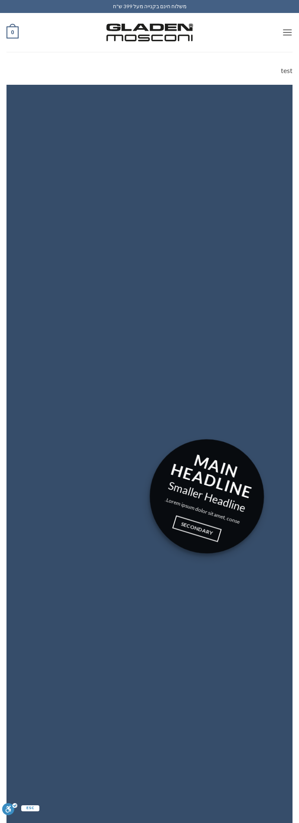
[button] (287, 32)
